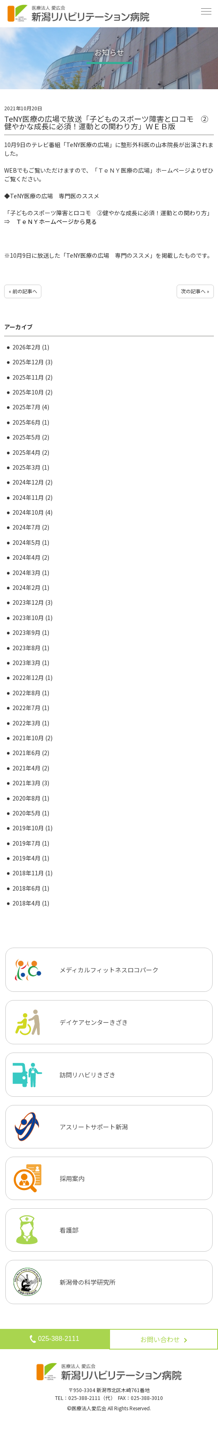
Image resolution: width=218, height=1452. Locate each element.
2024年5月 (30, 542)
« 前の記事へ (23, 291)
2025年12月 (32, 362)
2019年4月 (30, 858)
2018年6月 (30, 888)
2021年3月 (30, 783)
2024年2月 (30, 587)
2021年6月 (30, 753)
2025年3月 (30, 467)
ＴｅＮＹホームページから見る (56, 221)
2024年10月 (32, 512)
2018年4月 (30, 903)
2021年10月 (32, 738)
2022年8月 (30, 693)
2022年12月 (32, 677)
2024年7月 (30, 527)
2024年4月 (30, 557)
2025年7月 (30, 407)
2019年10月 (32, 828)
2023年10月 (32, 617)
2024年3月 (30, 572)
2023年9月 (30, 632)
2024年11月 (32, 497)
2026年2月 (30, 347)
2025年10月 (32, 392)
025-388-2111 (54, 1339)
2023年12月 (32, 602)
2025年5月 (30, 437)
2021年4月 (30, 768)
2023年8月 (30, 648)
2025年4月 (30, 452)
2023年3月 (30, 662)
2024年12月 (32, 482)
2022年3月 (30, 723)
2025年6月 (30, 422)
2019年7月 (30, 843)
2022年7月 (30, 707)
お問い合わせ (163, 1339)
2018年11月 (32, 873)
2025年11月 (32, 377)
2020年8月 (30, 798)
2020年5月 (30, 813)
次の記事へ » (195, 291)
